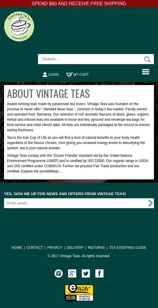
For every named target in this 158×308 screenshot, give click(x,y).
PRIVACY (54, 248)
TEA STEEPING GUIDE (127, 248)
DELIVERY (75, 248)
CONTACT (34, 248)
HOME (17, 248)
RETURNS (96, 248)
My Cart (77, 74)
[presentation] (48, 220)
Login (51, 74)
